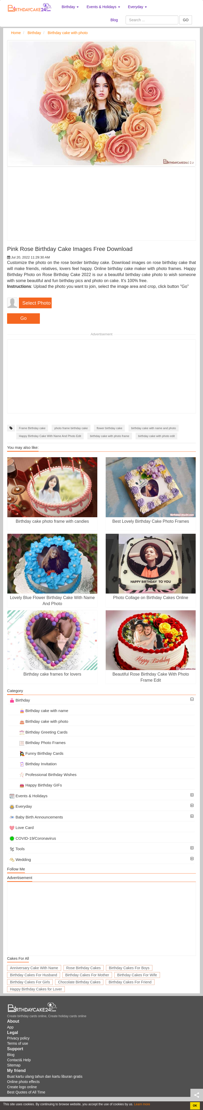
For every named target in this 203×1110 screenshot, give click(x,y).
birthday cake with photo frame (109, 436)
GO (186, 20)
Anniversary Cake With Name (34, 968)
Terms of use (17, 1043)
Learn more (141, 1104)
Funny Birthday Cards (36, 753)
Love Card (21, 827)
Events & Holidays (28, 796)
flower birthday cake (109, 428)
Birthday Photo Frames (37, 742)
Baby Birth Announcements (36, 817)
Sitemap (13, 1065)
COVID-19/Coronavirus (32, 838)
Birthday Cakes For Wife (137, 975)
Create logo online (22, 1087)
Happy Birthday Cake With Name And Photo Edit (50, 436)
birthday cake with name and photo (153, 428)
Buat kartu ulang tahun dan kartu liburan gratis (44, 1076)
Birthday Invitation (33, 764)
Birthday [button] (70, 7)
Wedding (20, 859)
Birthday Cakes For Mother (87, 975)
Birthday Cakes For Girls (30, 982)
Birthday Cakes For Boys (129, 968)
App (10, 1027)
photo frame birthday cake (71, 428)
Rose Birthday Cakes (83, 968)
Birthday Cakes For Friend (130, 982)
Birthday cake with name (38, 710)
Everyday (20, 806)
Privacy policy (18, 1038)
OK (195, 1105)
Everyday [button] (137, 7)
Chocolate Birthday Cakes (79, 982)
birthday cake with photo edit (156, 436)
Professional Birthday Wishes (43, 774)
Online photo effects (23, 1082)
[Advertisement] (101, 203)
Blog (114, 20)
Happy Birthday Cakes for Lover (36, 989)
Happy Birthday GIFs (35, 785)
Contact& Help (19, 1060)
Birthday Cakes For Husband (33, 975)
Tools (17, 849)
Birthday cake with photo (38, 721)
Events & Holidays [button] (103, 7)
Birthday (19, 700)
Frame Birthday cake (32, 428)
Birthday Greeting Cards (38, 732)
